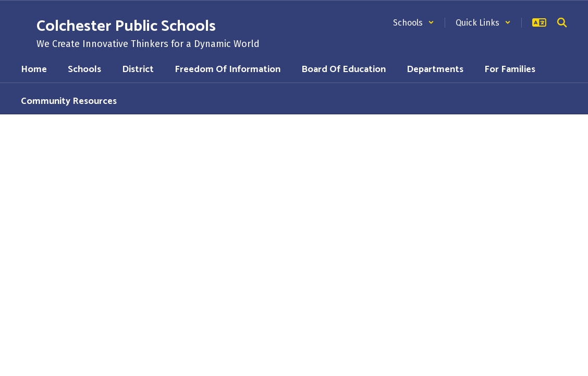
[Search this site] (562, 22)
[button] (413, 23)
